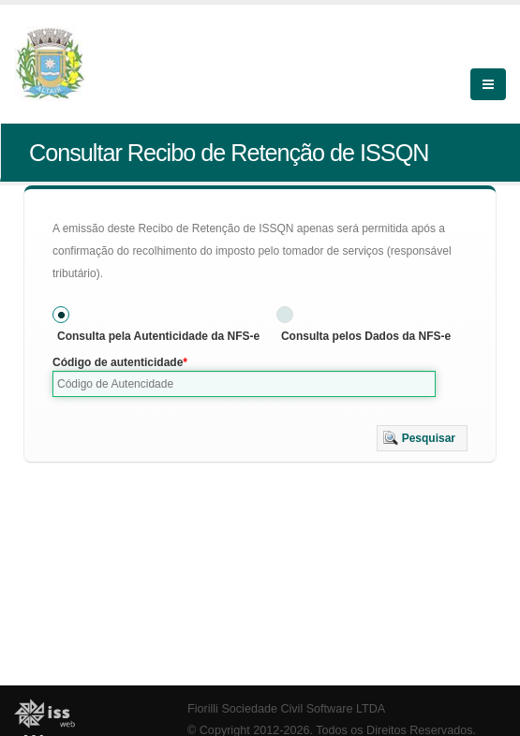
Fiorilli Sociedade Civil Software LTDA (286, 708)
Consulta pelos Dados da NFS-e (366, 336)
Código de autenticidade (117, 362)
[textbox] (244, 384)
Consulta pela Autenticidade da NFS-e (158, 336)
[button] (422, 438)
